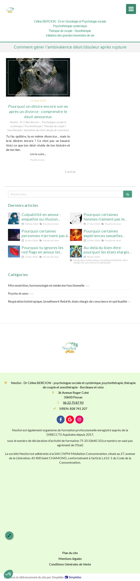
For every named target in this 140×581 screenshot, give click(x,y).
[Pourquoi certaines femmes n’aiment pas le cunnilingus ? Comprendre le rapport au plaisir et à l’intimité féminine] (76, 218)
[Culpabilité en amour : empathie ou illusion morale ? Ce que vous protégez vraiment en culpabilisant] (14, 218)
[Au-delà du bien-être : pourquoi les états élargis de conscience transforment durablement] (76, 251)
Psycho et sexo (18, 293)
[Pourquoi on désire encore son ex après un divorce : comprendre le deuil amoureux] (38, 77)
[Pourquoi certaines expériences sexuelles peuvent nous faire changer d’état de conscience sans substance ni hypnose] (76, 235)
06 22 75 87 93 (73, 402)
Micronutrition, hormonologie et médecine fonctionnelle (46, 285)
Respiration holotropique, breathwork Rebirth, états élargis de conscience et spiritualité (67, 301)
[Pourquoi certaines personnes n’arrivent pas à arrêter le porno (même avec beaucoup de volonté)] (14, 235)
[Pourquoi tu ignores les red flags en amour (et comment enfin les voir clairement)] (14, 251)
